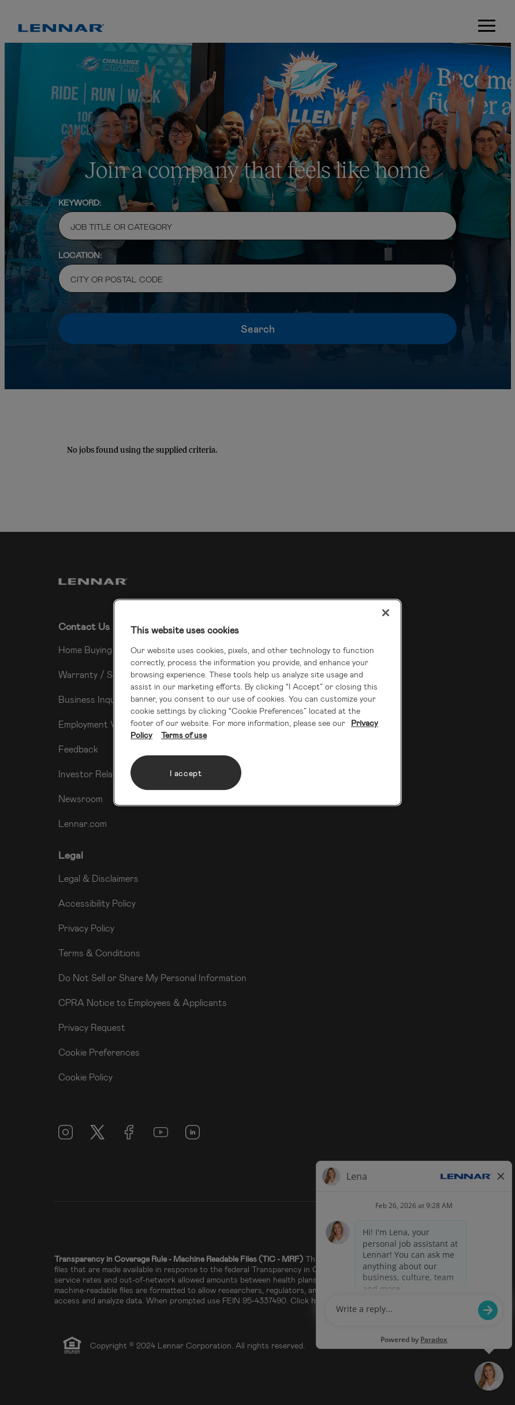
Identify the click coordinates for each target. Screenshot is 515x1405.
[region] (257, 703)
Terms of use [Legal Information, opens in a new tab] (184, 735)
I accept (186, 773)
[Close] (385, 612)
